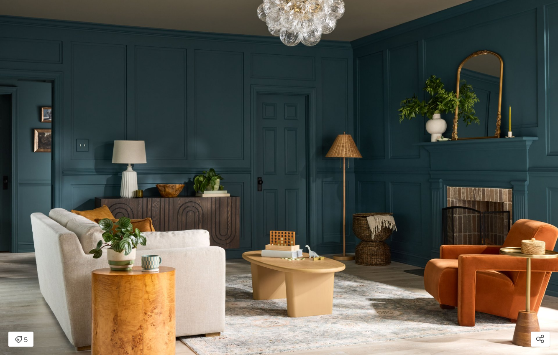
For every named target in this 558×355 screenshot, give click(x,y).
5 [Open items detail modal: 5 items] (21, 340)
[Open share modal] (540, 339)
